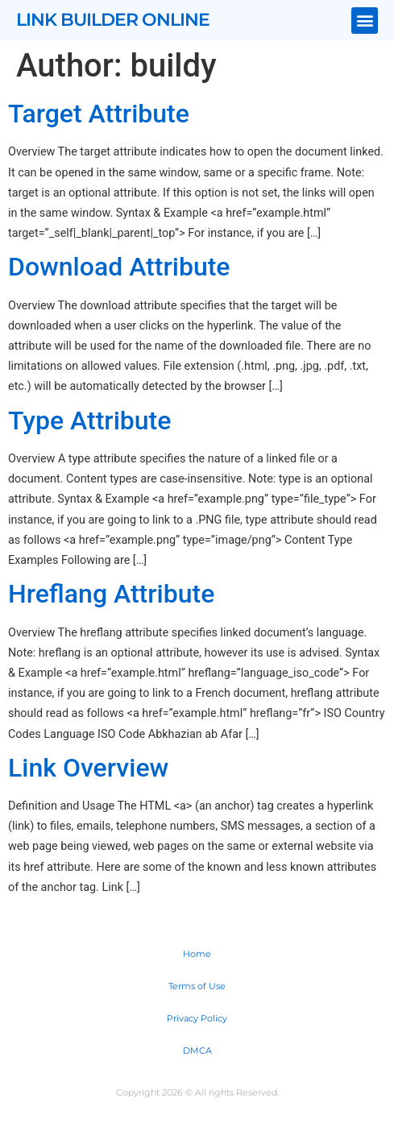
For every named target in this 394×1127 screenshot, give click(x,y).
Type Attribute (89, 420)
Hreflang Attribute (111, 593)
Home (197, 953)
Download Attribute (119, 266)
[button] (364, 20)
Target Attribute (98, 113)
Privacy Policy (197, 1018)
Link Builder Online (112, 19)
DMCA (197, 1050)
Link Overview (88, 767)
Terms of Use (197, 986)
